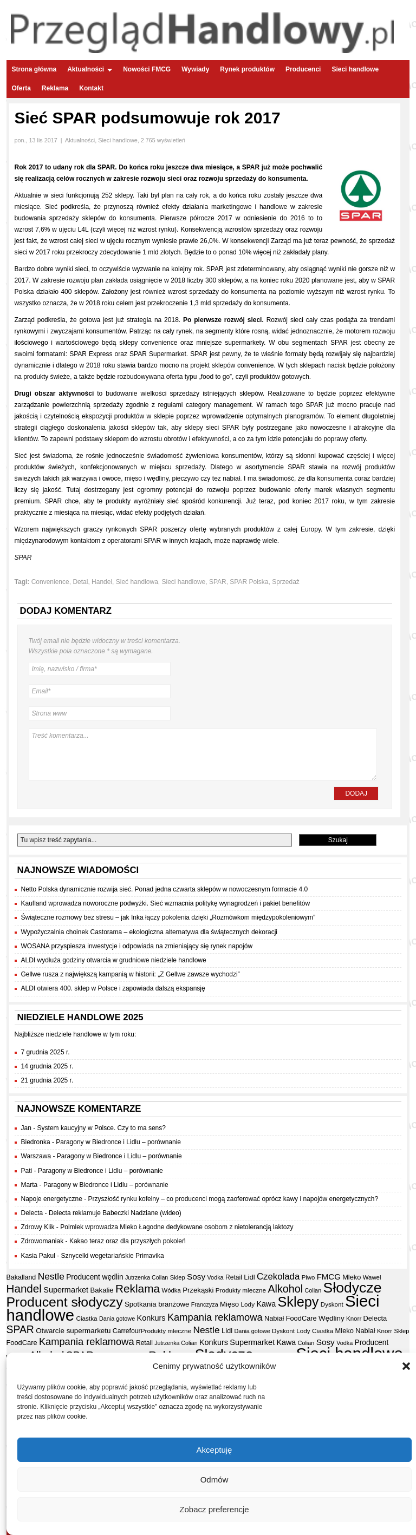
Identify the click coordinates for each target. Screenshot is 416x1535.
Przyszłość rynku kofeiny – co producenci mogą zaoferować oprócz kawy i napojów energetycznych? (233, 1199)
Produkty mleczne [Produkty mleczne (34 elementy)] (241, 1290)
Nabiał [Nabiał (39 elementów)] (274, 1318)
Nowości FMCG (147, 69)
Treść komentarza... (203, 754)
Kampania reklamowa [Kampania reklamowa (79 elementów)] (215, 1317)
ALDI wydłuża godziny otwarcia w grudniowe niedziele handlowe (113, 960)
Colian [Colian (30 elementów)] (312, 1290)
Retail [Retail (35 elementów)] (233, 1277)
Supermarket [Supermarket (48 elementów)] (65, 1289)
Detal (80, 582)
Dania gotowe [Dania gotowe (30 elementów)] (117, 1318)
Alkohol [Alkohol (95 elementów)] (285, 1289)
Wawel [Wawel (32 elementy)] (372, 1277)
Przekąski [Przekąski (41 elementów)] (198, 1290)
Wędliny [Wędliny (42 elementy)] (331, 1318)
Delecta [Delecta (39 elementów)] (375, 1318)
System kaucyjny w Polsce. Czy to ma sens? (101, 1128)
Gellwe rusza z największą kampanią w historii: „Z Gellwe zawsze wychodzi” (130, 974)
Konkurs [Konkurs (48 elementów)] (151, 1318)
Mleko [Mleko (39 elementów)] (351, 1277)
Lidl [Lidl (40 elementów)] (249, 1277)
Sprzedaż (286, 582)
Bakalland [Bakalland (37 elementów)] (21, 1277)
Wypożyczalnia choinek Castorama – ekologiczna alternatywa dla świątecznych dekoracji (149, 932)
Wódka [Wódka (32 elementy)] (170, 1290)
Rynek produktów (247, 69)
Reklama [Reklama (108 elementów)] (137, 1288)
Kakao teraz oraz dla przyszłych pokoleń (127, 1241)
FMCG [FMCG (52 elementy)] (329, 1276)
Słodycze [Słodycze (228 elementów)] (352, 1288)
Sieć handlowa (137, 582)
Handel (102, 582)
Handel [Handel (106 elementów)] (24, 1288)
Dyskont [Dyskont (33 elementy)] (332, 1304)
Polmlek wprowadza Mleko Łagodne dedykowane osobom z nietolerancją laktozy (176, 1227)
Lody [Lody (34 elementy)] (248, 1304)
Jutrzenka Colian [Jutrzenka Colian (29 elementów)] (146, 1277)
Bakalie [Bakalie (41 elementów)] (101, 1290)
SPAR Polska (249, 582)
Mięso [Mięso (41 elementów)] (229, 1304)
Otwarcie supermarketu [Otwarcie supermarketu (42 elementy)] (73, 1331)
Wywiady (195, 69)
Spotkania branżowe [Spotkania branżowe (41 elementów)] (157, 1304)
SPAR (217, 582)
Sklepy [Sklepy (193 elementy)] (297, 1301)
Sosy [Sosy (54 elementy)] (196, 1276)
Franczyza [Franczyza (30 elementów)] (204, 1304)
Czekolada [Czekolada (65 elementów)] (278, 1276)
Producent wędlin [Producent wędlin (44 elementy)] (94, 1277)
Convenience (50, 582)
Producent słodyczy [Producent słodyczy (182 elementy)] (64, 1302)
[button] (406, 1367)
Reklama (55, 88)
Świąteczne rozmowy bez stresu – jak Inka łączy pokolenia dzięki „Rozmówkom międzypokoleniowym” (168, 917)
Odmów (214, 1480)
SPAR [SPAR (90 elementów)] (20, 1329)
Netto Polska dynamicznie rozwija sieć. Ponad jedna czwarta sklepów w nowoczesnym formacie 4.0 (164, 889)
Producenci (303, 69)
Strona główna (34, 69)
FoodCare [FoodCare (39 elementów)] (301, 1318)
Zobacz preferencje (214, 1509)
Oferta (21, 88)
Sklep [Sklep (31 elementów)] (177, 1277)
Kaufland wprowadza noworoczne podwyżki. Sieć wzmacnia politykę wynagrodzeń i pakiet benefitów (165, 903)
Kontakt (91, 88)
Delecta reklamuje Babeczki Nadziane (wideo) (115, 1213)
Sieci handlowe (355, 69)
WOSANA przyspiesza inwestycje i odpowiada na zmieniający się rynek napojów (137, 946)
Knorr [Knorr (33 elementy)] (353, 1318)
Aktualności (89, 69)
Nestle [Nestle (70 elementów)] (51, 1276)
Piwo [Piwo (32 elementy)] (308, 1277)
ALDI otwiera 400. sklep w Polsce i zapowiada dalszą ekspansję (113, 988)
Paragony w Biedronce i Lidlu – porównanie (118, 1142)
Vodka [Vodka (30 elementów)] (215, 1277)
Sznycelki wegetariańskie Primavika (112, 1256)
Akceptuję (214, 1450)
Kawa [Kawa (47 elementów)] (266, 1304)
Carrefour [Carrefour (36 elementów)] (127, 1331)
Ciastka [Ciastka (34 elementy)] (86, 1318)
